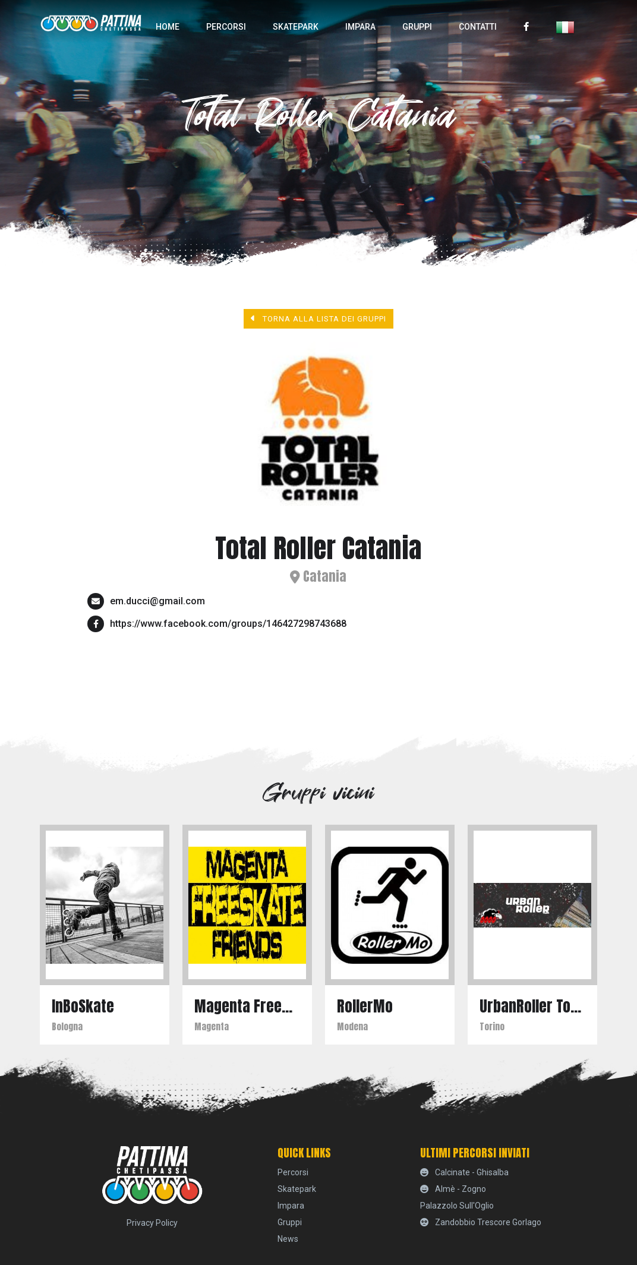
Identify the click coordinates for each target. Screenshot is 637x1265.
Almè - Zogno (453, 1189)
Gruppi (417, 26)
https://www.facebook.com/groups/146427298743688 (228, 623)
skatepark (295, 26)
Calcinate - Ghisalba (464, 1172)
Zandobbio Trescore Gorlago (480, 1222)
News (287, 1239)
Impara (360, 26)
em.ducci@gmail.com (157, 601)
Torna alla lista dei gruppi (319, 318)
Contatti (478, 26)
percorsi (226, 26)
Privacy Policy (152, 1223)
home (167, 26)
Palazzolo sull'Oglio (457, 1205)
